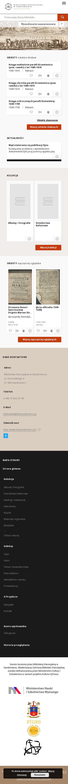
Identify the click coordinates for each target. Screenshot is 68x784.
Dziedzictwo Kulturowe (43, 224)
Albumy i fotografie (19, 223)
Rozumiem (39, 775)
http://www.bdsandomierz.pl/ (19, 429)
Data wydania (11, 573)
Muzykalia (9, 525)
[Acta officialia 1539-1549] (47, 308)
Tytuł (6, 554)
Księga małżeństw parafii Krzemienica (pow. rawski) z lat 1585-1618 (31, 66)
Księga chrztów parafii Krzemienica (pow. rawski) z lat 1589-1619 (32, 84)
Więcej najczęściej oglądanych (40, 339)
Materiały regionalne (14, 519)
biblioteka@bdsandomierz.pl (20, 414)
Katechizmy (10, 506)
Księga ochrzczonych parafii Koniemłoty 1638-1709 (32, 102)
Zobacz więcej (11, 535)
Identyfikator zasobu (15, 579)
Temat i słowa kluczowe (16, 566)
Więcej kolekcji (48, 247)
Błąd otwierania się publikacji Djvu (28, 145)
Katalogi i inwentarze (15, 500)
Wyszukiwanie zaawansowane (38, 24)
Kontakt (8, 611)
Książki (7, 512)
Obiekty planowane (47, 120)
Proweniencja (11, 586)
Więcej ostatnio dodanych (44, 127)
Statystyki (9, 604)
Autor (7, 560)
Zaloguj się (9, 633)
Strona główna (12, 468)
